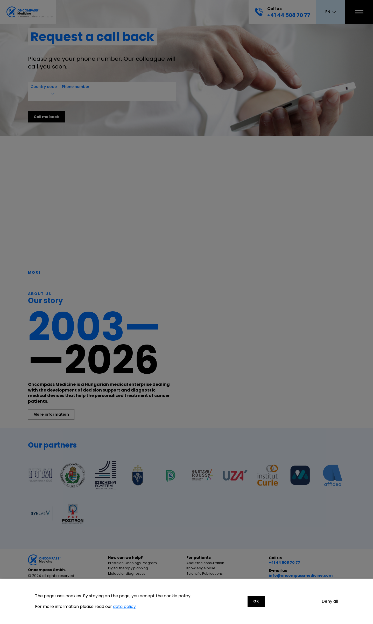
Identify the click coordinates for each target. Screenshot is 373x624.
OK (256, 601)
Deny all (330, 601)
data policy (124, 606)
